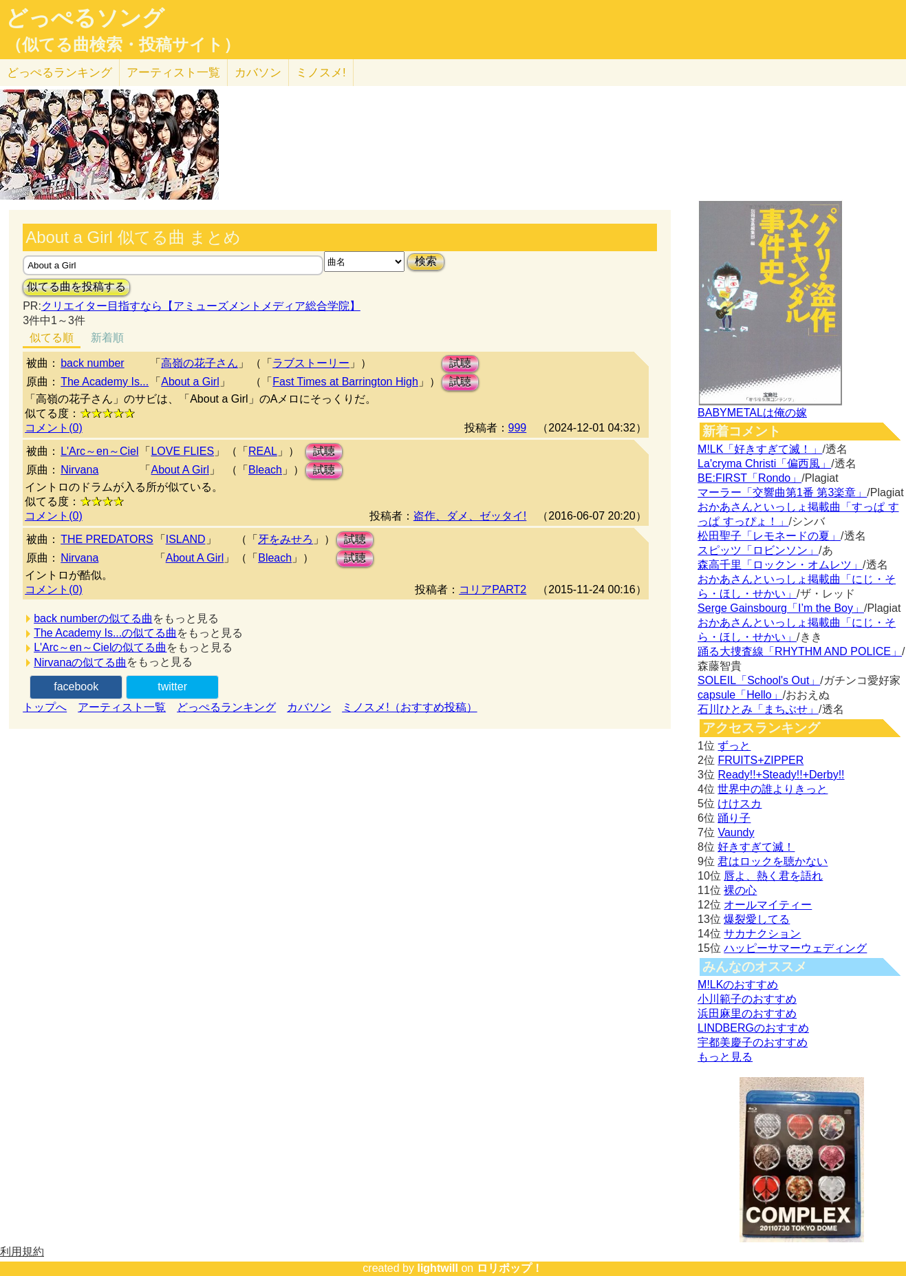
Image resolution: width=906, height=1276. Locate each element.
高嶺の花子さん (199, 363)
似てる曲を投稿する (76, 287)
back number (93, 363)
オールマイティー (768, 905)
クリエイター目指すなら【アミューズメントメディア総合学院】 (200, 306)
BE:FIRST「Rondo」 (749, 478)
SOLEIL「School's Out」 (759, 680)
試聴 (460, 363)
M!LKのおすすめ (738, 984)
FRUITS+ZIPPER (760, 760)
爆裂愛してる (757, 919)
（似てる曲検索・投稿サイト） (123, 45)
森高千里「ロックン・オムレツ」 (780, 565)
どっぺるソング (85, 18)
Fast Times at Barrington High (345, 381)
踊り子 (734, 818)
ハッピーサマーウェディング (795, 948)
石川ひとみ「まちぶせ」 (758, 709)
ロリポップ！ (510, 1268)
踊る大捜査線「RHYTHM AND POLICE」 (800, 651)
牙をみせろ (285, 539)
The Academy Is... (105, 381)
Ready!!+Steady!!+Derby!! (781, 774)
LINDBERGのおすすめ (753, 1028)
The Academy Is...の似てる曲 (105, 633)
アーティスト (173, 72)
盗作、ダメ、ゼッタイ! (469, 516)
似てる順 (52, 337)
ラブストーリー (310, 363)
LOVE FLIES (182, 451)
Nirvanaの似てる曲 (80, 662)
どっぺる (59, 72)
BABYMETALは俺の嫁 (752, 412)
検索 (426, 261)
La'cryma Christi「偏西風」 (764, 463)
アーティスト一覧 (122, 707)
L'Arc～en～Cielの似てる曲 (100, 647)
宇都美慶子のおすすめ (753, 1042)
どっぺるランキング (226, 707)
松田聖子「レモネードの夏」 (769, 536)
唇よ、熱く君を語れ (773, 876)
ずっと (734, 746)
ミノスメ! (321, 72)
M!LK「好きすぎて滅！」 (760, 449)
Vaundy (736, 832)
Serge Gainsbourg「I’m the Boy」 (781, 608)
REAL (262, 451)
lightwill (437, 1268)
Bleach (265, 470)
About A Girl (180, 470)
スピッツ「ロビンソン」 (758, 550)
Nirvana (79, 470)
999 (517, 428)
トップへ (45, 707)
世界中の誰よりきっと (773, 789)
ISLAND (186, 539)
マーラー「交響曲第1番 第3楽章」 (782, 492)
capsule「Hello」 (740, 695)
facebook (76, 686)
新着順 (107, 337)
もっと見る (725, 1057)
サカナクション (762, 933)
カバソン (258, 72)
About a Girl (190, 381)
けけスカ (740, 803)
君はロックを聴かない (773, 861)
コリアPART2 (492, 589)
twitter (172, 686)
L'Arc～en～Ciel (99, 451)
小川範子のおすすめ (747, 999)
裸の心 (740, 890)
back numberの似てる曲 (93, 618)
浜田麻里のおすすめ (747, 1013)
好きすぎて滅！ (756, 847)
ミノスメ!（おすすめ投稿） (409, 707)
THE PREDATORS (107, 539)
